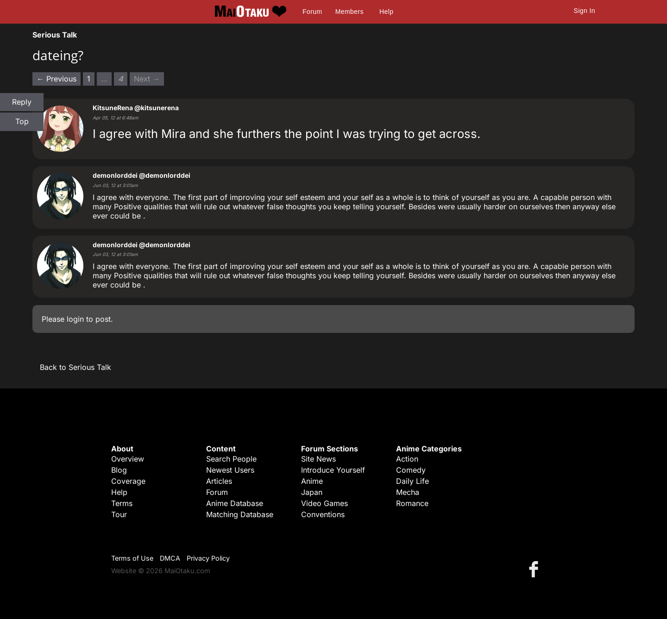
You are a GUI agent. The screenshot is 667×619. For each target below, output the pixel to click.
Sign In (584, 10)
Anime (312, 481)
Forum (312, 11)
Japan (311, 492)
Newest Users (230, 470)
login (75, 319)
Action (407, 458)
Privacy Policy (208, 558)
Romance (412, 503)
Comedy (411, 470)
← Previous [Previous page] (56, 78)
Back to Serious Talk (75, 367)
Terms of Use (132, 558)
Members (349, 11)
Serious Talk (54, 34)
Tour (119, 514)
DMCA (170, 558)
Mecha (407, 492)
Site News (318, 458)
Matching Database (239, 514)
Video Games (324, 503)
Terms (121, 503)
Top (22, 121)
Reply (21, 101)
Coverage (128, 481)
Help (386, 11)
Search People (231, 458)
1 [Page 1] (88, 78)
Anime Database (234, 503)
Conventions (323, 514)
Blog (119, 470)
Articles (219, 481)
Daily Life (412, 481)
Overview (127, 458)
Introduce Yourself (333, 470)
